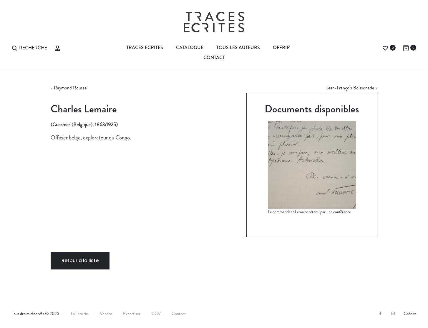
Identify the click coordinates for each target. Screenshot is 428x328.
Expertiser (131, 313)
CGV (156, 313)
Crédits (410, 313)
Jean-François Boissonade (350, 87)
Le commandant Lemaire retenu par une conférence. (310, 212)
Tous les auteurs (238, 47)
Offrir (281, 47)
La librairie (80, 313)
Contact (214, 57)
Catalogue (189, 47)
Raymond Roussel (70, 87)
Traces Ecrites (144, 47)
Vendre (106, 313)
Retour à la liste (80, 260)
